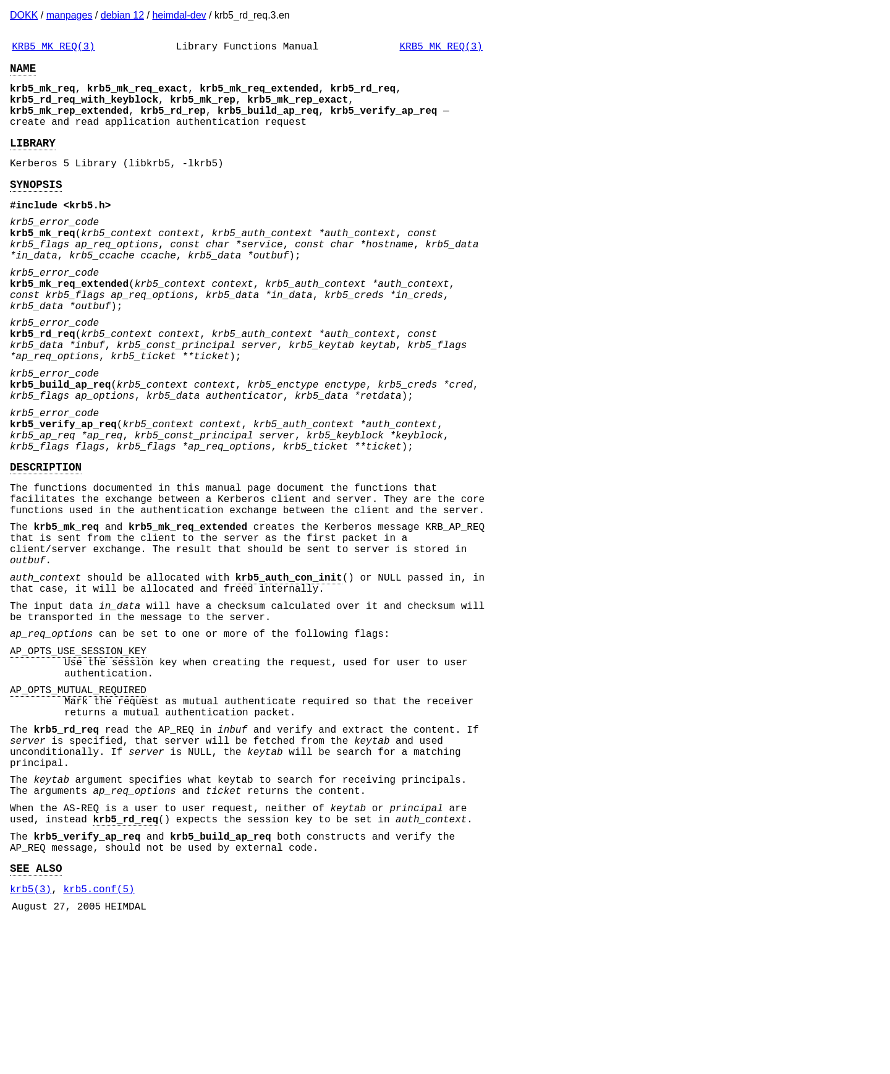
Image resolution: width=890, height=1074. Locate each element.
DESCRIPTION (46, 540)
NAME (23, 72)
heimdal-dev (179, 15)
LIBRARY (33, 159)
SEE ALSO (36, 1013)
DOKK (24, 15)
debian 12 (122, 15)
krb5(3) (30, 1037)
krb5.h (87, 229)
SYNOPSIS (36, 205)
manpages (69, 15)
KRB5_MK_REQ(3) (53, 48)
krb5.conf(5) (98, 1037)
